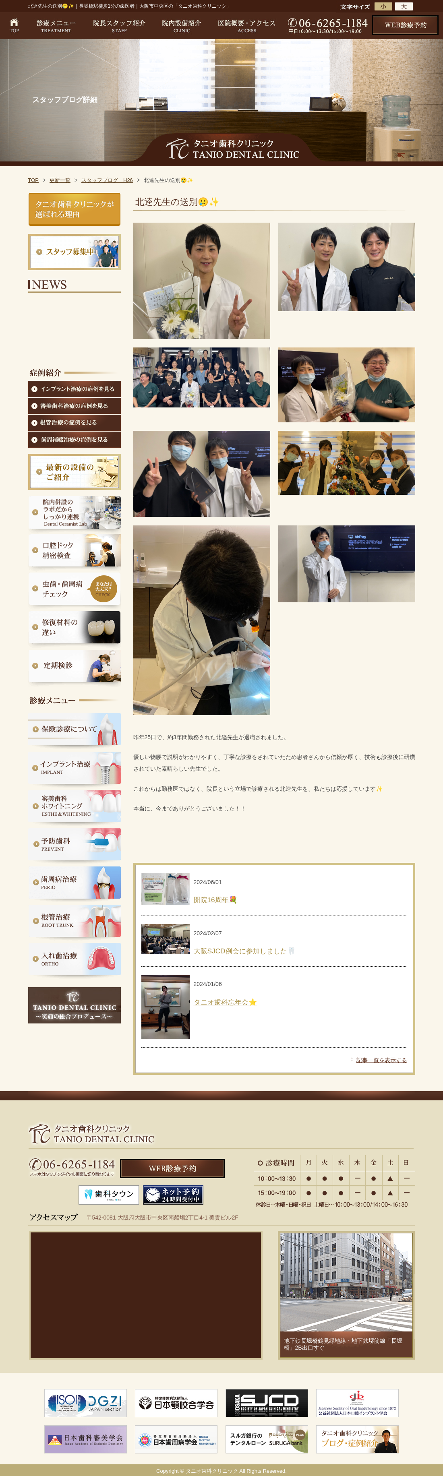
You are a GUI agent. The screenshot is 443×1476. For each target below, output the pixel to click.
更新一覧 (60, 180)
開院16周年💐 (216, 900)
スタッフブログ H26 (107, 180)
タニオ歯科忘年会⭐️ (225, 1002)
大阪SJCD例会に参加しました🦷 (245, 951)
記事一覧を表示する (381, 1060)
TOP (33, 180)
